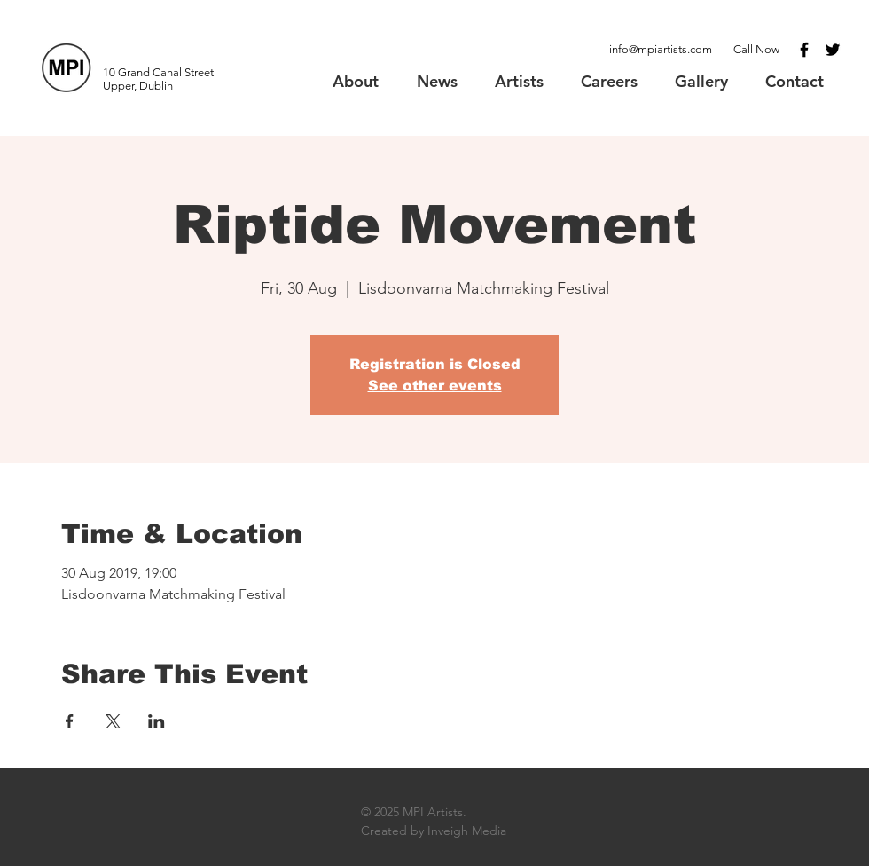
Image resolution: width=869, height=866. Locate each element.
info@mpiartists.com (660, 49)
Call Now (756, 49)
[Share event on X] (113, 721)
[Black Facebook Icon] (804, 49)
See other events (435, 385)
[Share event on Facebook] (69, 721)
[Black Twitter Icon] (832, 49)
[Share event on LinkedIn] (156, 721)
